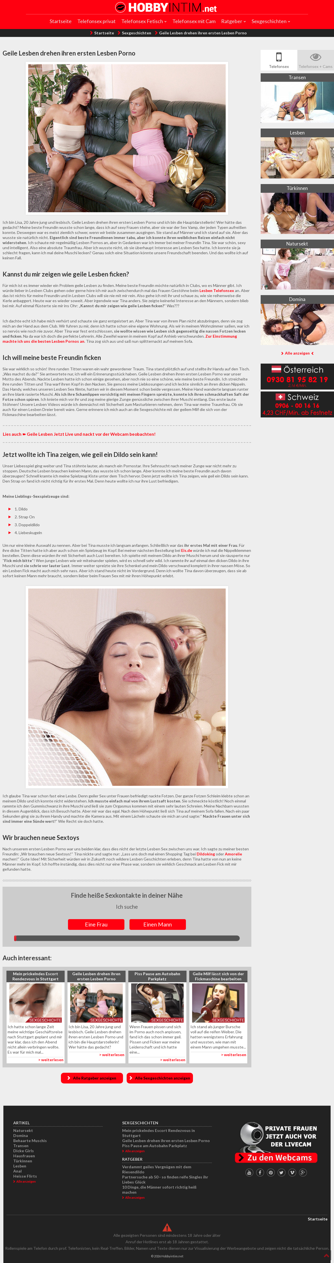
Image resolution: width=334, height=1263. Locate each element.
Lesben (19, 1166)
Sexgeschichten (269, 21)
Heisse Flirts (25, 1176)
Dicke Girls (23, 1150)
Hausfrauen (24, 1155)
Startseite (61, 21)
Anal (17, 1171)
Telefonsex (279, 66)
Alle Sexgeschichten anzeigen (162, 1078)
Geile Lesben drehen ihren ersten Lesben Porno (203, 32)
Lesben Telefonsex (216, 290)
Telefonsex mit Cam (194, 21)
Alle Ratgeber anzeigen (94, 1078)
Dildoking (206, 853)
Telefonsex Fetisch (142, 21)
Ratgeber (231, 21)
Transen (20, 1145)
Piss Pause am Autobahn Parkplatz (154, 1145)
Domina (20, 1135)
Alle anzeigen (297, 353)
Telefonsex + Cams (315, 66)
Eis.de (186, 550)
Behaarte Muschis (30, 1140)
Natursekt (23, 1130)
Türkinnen (22, 1160)
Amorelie (233, 853)
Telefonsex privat (96, 21)
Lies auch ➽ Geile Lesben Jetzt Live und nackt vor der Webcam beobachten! (79, 434)
